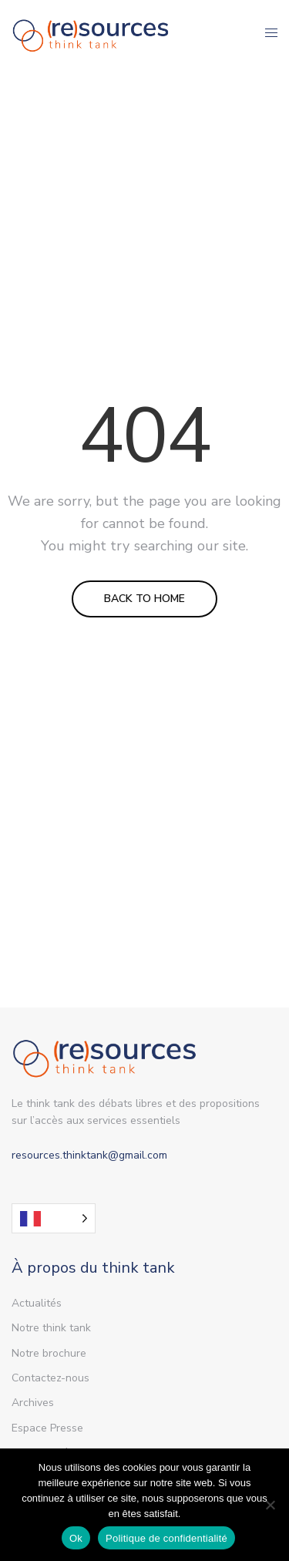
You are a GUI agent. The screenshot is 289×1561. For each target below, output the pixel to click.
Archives (33, 1402)
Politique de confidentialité (166, 1538)
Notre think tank (51, 1327)
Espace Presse (47, 1428)
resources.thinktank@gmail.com (89, 1155)
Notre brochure (49, 1353)
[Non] (269, 1504)
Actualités (37, 1303)
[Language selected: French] (54, 1218)
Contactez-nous (50, 1378)
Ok (75, 1538)
